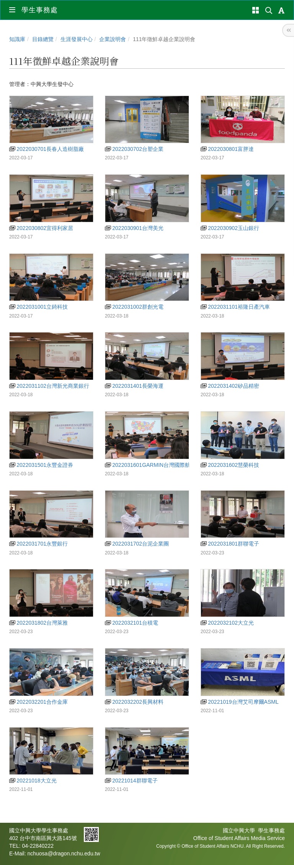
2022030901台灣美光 (134, 228)
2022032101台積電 (131, 623)
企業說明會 (112, 39)
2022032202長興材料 (134, 702)
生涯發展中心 (76, 39)
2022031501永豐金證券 (41, 465)
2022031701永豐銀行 (38, 544)
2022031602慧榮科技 (230, 465)
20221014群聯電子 (131, 780)
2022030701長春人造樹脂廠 (46, 149)
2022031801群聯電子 (230, 544)
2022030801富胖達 (227, 149)
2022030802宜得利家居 (41, 228)
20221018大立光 (33, 780)
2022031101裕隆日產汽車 (235, 307)
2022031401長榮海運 (134, 386)
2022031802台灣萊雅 (38, 623)
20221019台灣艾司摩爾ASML (240, 702)
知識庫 (17, 39)
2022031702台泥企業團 (137, 544)
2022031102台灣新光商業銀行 (49, 386)
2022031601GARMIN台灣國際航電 (150, 465)
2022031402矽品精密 (230, 386)
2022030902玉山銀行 (230, 228)
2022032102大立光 (227, 623)
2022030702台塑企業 (134, 149)
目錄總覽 (43, 39)
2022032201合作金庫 (38, 702)
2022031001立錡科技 (38, 307)
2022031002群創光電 (134, 307)
